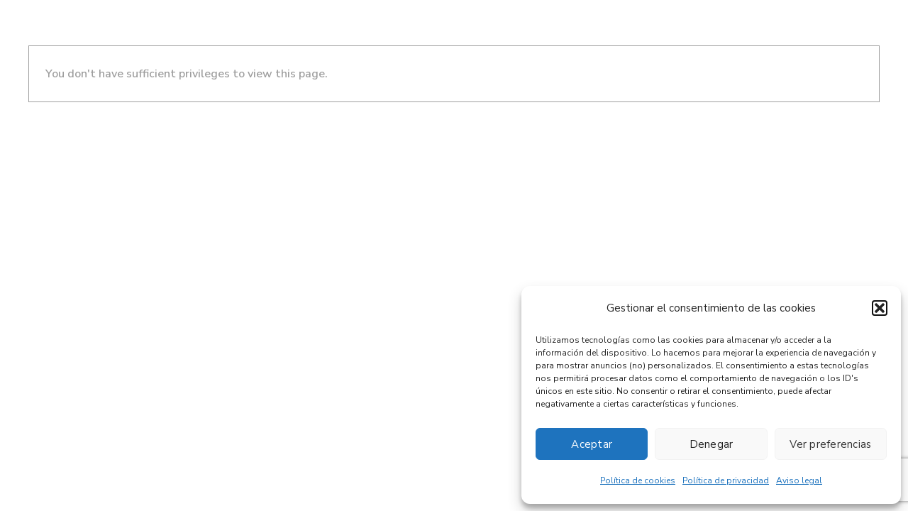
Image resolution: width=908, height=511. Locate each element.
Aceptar (591, 444)
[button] (880, 308)
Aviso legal (799, 480)
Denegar (711, 444)
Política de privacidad (725, 480)
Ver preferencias (830, 444)
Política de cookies (637, 480)
